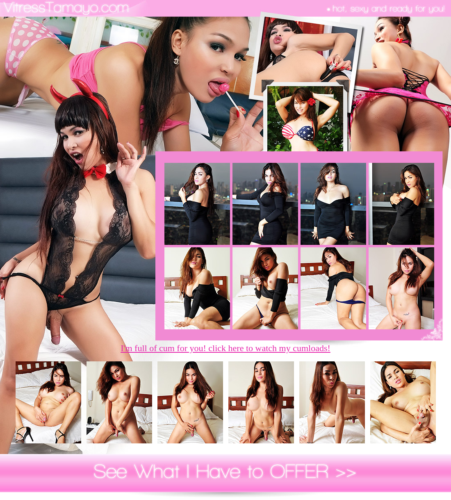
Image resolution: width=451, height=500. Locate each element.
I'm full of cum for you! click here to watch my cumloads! (225, 348)
